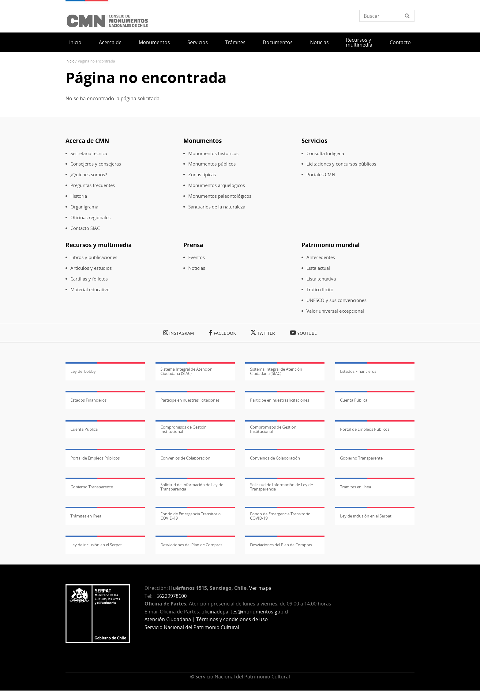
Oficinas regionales (90, 217)
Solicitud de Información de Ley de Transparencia (191, 487)
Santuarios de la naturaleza (216, 207)
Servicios (197, 42)
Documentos (278, 42)
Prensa (193, 245)
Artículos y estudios (91, 268)
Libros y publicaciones (93, 257)
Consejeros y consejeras (95, 164)
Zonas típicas (202, 175)
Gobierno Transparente (361, 458)
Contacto (400, 42)
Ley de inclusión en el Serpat (366, 516)
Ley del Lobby (83, 371)
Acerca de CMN (87, 140)
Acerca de (110, 42)
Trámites (235, 42)
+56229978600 (170, 596)
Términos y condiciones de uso (232, 619)
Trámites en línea (355, 487)
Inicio (75, 42)
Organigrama (84, 207)
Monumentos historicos (213, 153)
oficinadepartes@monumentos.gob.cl (244, 611)
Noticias (319, 42)
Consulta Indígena (325, 153)
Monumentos (154, 42)
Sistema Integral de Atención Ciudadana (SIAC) (186, 371)
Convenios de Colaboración (185, 458)
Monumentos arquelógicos (216, 185)
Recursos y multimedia (359, 42)
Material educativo (90, 289)
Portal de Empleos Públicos (364, 429)
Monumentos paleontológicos (219, 196)
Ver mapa (260, 588)
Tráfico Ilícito (319, 289)
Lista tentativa (321, 279)
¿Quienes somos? (88, 175)
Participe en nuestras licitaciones (189, 400)
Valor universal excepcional (335, 311)
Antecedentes (320, 257)
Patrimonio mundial (331, 245)
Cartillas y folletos (89, 279)
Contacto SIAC (85, 228)
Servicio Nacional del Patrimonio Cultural (191, 627)
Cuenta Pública (353, 400)
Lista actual (318, 268)
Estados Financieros (358, 371)
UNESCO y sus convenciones (336, 300)
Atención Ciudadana (167, 619)
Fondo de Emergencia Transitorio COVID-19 (190, 516)
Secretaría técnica (88, 153)
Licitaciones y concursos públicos (341, 164)
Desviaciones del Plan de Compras (191, 545)
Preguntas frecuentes (92, 185)
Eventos (196, 257)
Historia (78, 196)
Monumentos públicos (212, 164)
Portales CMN (320, 175)
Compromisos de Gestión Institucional (183, 429)
